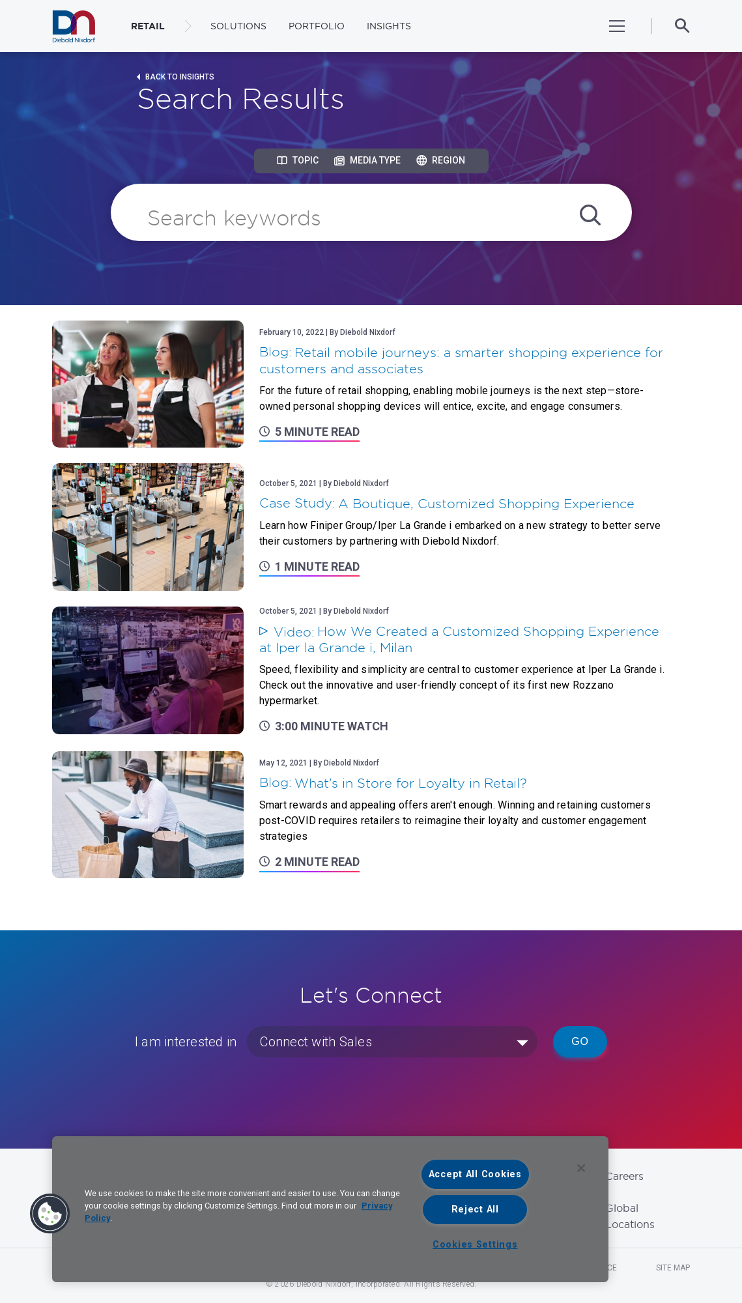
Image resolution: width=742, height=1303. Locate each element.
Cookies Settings (475, 1244)
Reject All (475, 1209)
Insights (389, 26)
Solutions (238, 26)
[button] (50, 1214)
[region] (330, 1209)
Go (580, 1041)
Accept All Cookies (475, 1174)
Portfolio (317, 26)
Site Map (673, 1267)
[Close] (581, 1168)
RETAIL (148, 26)
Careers (624, 1175)
